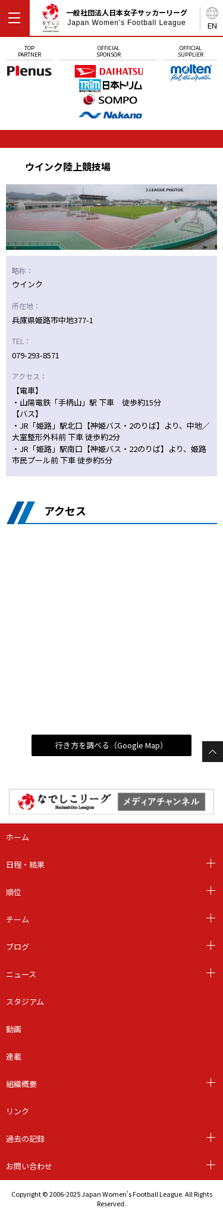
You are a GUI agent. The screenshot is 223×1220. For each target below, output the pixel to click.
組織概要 (21, 1083)
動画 (13, 1029)
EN (212, 25)
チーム (17, 919)
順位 (13, 891)
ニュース (21, 974)
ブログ (17, 946)
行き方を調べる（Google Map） (111, 745)
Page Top (212, 751)
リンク (17, 1111)
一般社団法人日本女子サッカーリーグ (114, 20)
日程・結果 (25, 864)
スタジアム (25, 1001)
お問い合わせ (29, 1166)
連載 (13, 1056)
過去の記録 (25, 1138)
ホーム (17, 837)
